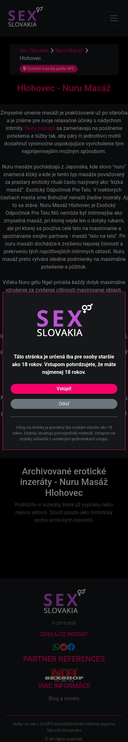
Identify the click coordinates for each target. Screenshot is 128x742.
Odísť (64, 403)
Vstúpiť (64, 388)
